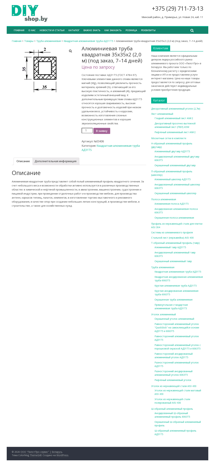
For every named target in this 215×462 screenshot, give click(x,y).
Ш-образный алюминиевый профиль (172, 408)
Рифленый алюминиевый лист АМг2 (175, 132)
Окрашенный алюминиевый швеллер (175, 193)
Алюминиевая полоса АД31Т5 (172, 203)
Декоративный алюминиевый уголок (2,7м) (175, 108)
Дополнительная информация (55, 161)
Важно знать (91, 30)
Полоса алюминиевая (163, 199)
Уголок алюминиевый (163, 314)
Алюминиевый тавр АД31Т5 (170, 247)
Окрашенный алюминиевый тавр (173, 261)
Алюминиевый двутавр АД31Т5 (172, 151)
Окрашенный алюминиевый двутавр (175, 165)
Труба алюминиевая (48, 41)
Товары (28, 41)
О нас (32, 30)
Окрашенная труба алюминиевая (173, 299)
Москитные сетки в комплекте (168, 138)
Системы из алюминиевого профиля (172, 232)
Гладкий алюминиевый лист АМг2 (174, 118)
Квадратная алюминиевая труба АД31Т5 (88, 41)
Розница (131, 30)
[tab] (23, 161)
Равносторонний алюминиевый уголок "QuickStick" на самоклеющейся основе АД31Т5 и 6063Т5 (177, 327)
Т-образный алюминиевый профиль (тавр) (175, 242)
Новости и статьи (52, 30)
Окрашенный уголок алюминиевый (174, 318)
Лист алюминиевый (162, 113)
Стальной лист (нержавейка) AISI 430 (172, 237)
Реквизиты (148, 30)
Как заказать (113, 30)
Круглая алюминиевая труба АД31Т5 (176, 285)
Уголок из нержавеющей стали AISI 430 (173, 386)
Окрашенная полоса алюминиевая (174, 217)
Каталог (74, 30)
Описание (23, 161)
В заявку (102, 131)
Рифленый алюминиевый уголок (173, 380)
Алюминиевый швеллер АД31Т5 (173, 179)
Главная (19, 30)
